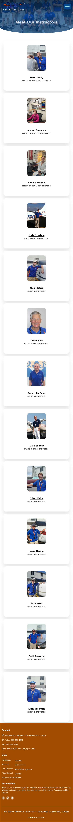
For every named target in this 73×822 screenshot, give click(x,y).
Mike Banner (36, 445)
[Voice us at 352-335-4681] (36, 740)
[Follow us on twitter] (7, 798)
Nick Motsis (36, 288)
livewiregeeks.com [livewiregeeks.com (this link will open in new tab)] (36, 817)
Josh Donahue (36, 235)
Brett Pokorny (36, 656)
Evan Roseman (36, 708)
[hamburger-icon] (67, 6)
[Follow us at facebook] (3, 798)
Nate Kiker (36, 603)
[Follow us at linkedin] (12, 798)
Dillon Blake (36, 498)
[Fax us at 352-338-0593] (36, 744)
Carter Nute (36, 340)
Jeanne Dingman (36, 130)
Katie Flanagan (36, 182)
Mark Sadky (36, 77)
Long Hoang (37, 551)
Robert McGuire (36, 393)
